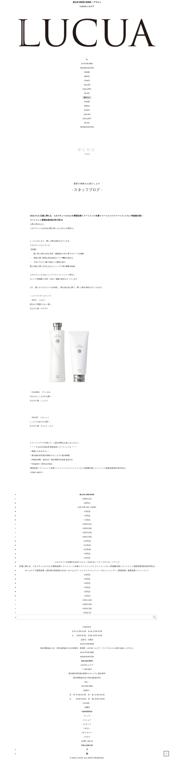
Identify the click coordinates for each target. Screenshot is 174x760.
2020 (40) (87, 604)
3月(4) (87, 587)
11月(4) (87, 545)
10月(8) (87, 549)
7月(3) (87, 558)
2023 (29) (87, 532)
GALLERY (87, 89)
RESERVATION (87, 127)
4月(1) (87, 503)
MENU (87, 76)
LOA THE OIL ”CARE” (87, 507)
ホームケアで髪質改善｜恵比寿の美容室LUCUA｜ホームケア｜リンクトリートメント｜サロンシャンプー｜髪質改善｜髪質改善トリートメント (87, 570)
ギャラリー (87, 732)
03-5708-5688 (87, 686)
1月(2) (87, 596)
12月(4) (87, 541)
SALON (87, 85)
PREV (33, 472)
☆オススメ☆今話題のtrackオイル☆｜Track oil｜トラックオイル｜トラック (87, 562)
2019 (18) (87, 608)
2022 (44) (87, 537)
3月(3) (87, 511)
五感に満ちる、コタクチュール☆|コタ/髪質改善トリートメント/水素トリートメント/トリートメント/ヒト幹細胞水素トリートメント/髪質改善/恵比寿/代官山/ (87, 566)
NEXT (40, 472)
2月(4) (87, 515)
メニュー (87, 720)
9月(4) (87, 553)
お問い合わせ (87, 741)
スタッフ (87, 724)
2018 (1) (87, 613)
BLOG (87, 93)
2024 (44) (87, 528)
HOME (87, 72)
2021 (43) (87, 600)
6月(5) (87, 575)
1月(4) (87, 520)
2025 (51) (87, 524)
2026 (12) (87, 499)
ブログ (87, 737)
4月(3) (87, 583)
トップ (87, 716)
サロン (87, 728)
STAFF (87, 80)
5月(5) (87, 579)
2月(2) (87, 591)
